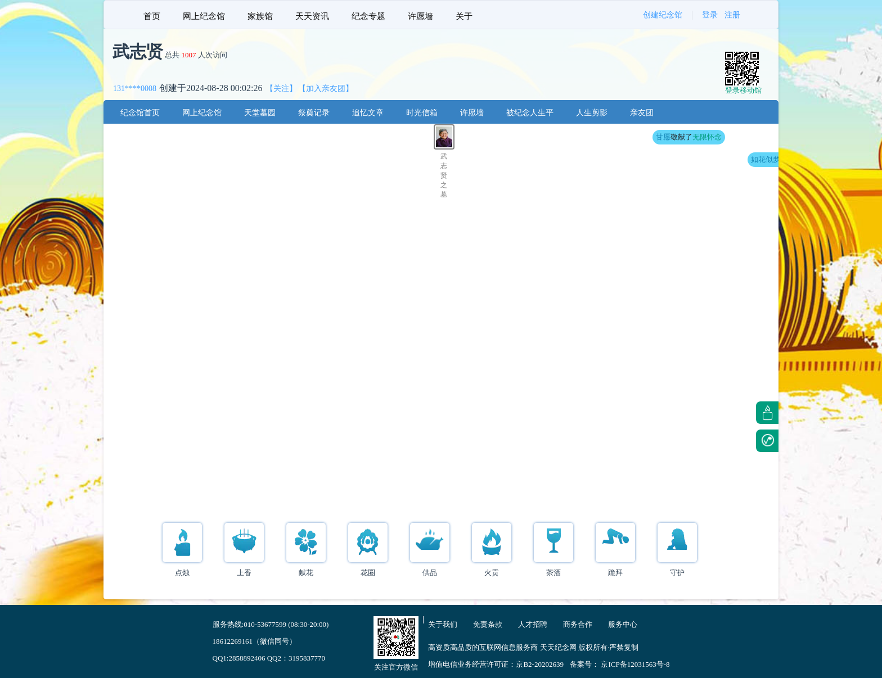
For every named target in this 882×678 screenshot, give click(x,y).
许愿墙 (420, 16)
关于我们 (442, 624)
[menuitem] (152, 15)
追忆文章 (368, 113)
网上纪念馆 (204, 16)
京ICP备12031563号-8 (635, 664)
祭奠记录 (314, 113)
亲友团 (642, 113)
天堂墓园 (260, 113)
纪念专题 (368, 16)
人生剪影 (592, 113)
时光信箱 (422, 113)
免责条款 (487, 624)
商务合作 (577, 624)
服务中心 (622, 624)
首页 (151, 16)
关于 (464, 16)
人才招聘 (532, 624)
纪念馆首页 (140, 113)
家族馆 (260, 16)
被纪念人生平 (530, 113)
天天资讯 (312, 16)
